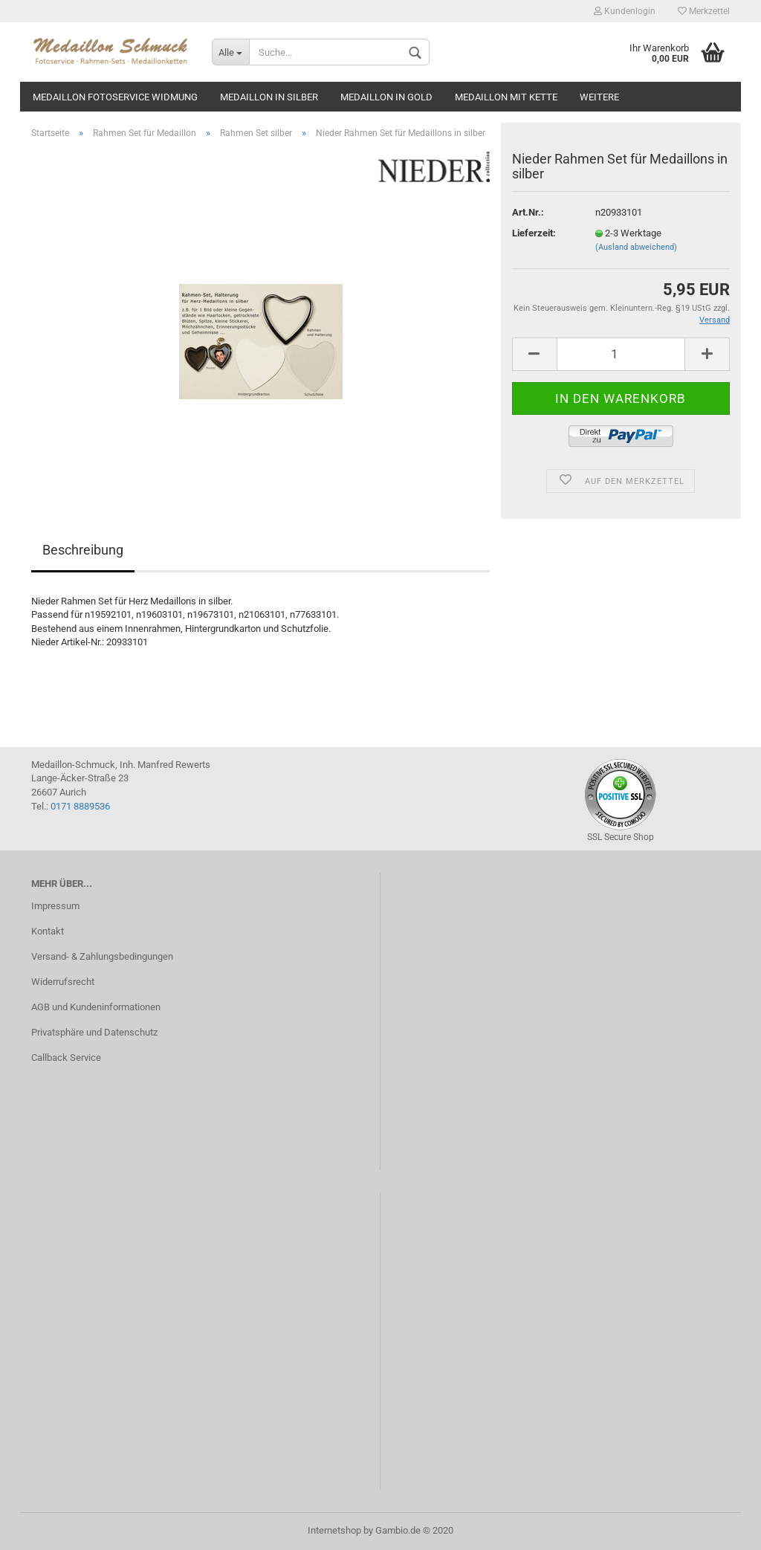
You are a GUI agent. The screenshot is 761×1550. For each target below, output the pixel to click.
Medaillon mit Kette (506, 97)
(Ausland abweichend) (636, 247)
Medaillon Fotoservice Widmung (115, 97)
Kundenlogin (624, 11)
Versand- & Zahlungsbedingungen (102, 956)
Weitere (599, 97)
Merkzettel (704, 11)
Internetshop (334, 1530)
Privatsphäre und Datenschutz (94, 1032)
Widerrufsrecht (62, 981)
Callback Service (66, 1057)
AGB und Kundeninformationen (96, 1007)
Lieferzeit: (534, 233)
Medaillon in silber (269, 97)
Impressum (55, 905)
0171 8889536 (80, 806)
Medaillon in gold (386, 97)
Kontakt (47, 931)
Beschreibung (82, 550)
